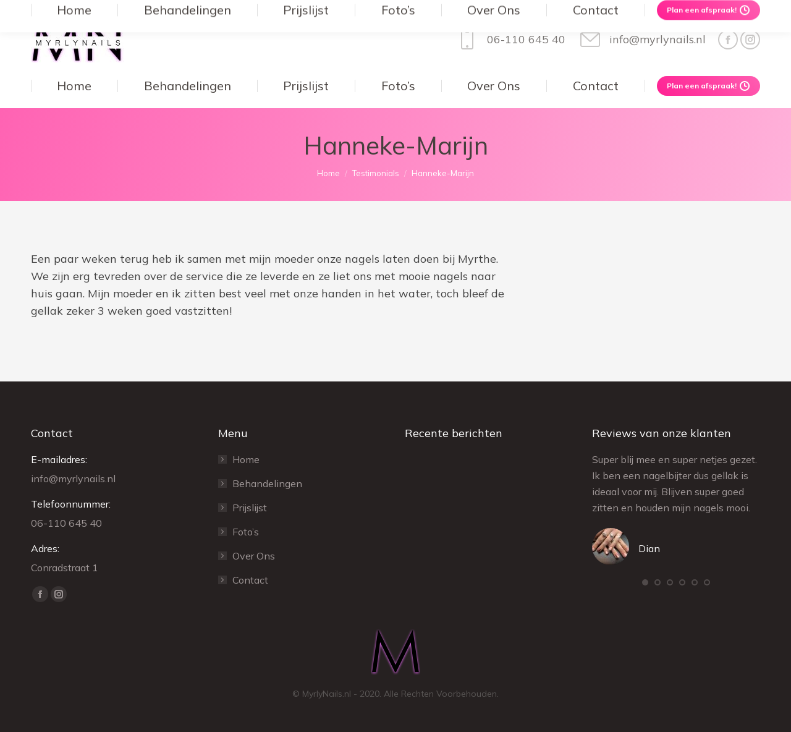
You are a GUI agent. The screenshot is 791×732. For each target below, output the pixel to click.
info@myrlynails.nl (642, 39)
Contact (250, 580)
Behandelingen (267, 483)
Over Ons (253, 556)
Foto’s (245, 532)
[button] (645, 582)
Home (246, 459)
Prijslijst (249, 507)
